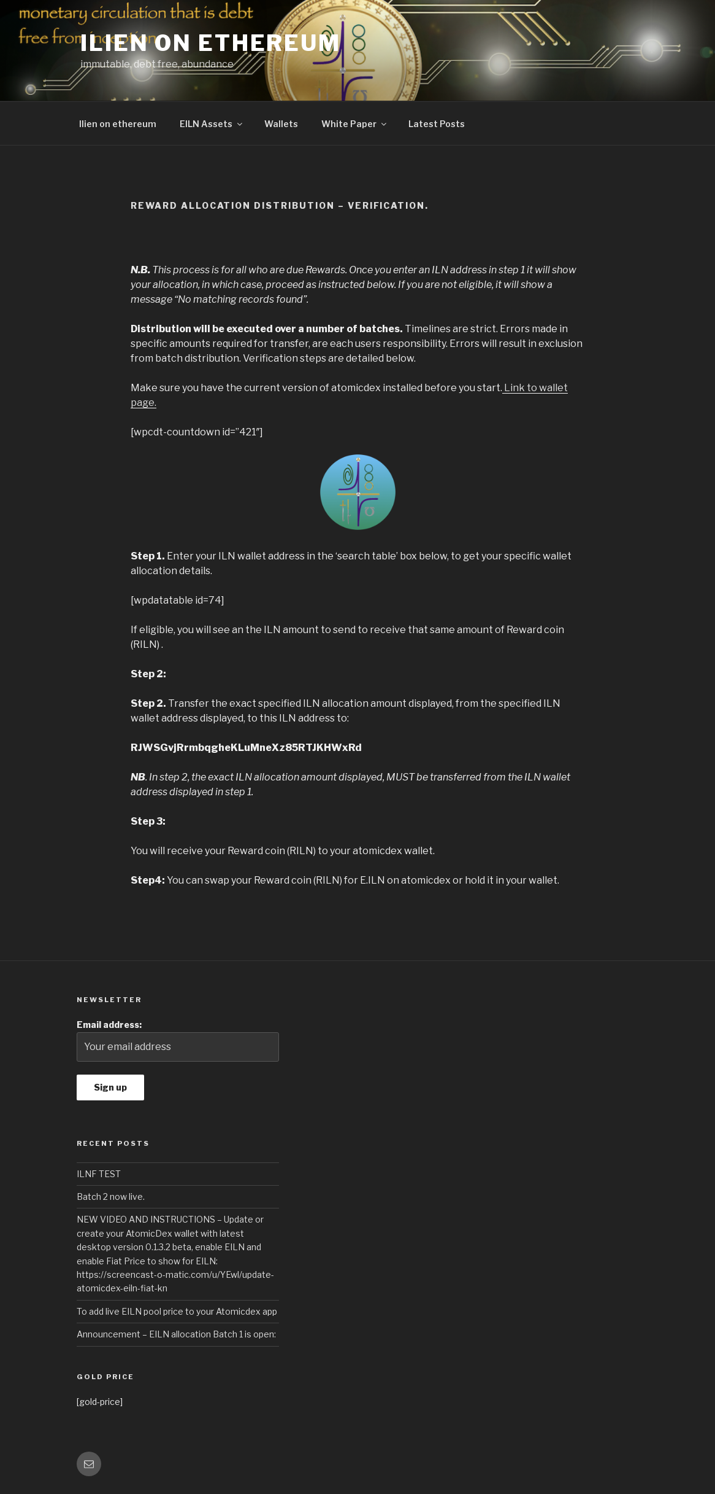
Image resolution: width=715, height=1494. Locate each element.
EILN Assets (212, 124)
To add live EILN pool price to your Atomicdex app (177, 1311)
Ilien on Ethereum (210, 42)
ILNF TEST (99, 1174)
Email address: (178, 1040)
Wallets (281, 124)
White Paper (354, 124)
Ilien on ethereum (117, 124)
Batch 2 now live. (111, 1196)
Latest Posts (436, 124)
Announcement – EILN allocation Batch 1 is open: (176, 1334)
